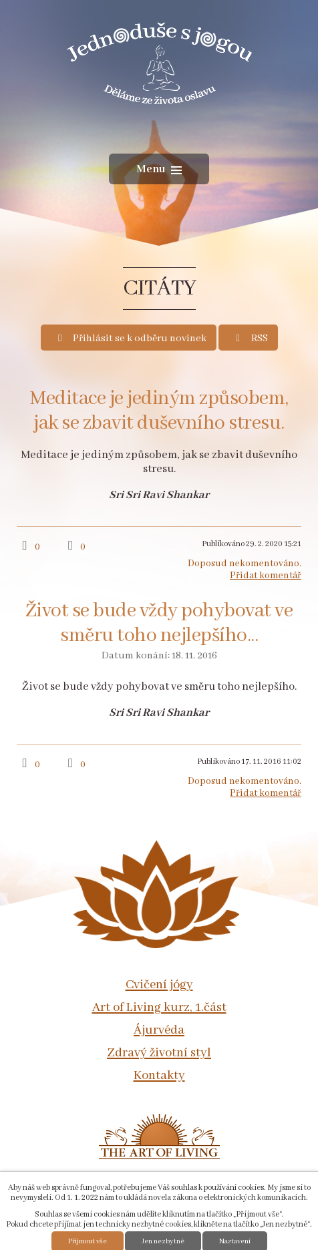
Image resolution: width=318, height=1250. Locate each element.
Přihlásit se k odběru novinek (130, 338)
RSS (250, 338)
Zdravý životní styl (159, 1053)
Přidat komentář (265, 576)
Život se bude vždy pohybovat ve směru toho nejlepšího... (159, 623)
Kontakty (159, 1076)
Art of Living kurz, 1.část (159, 1008)
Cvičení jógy (159, 985)
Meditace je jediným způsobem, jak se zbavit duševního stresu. (159, 411)
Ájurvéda (159, 1030)
